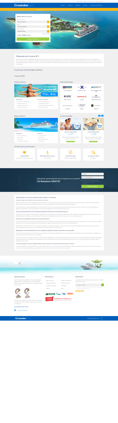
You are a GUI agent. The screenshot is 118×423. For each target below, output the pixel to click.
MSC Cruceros (67, 99)
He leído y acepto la (91, 182)
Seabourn (96, 108)
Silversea (67, 108)
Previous (99, 116)
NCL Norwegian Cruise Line (96, 91)
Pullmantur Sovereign (43, 139)
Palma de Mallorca (45, 105)
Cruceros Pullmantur (21, 135)
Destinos (70, 5)
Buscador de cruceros (96, 5)
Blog (62, 288)
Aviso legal (63, 285)
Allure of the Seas (42, 135)
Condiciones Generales (51, 285)
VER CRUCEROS (70, 141)
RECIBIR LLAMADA (93, 186)
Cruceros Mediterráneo (23, 101)
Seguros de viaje (49, 280)
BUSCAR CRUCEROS (33, 39)
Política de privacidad (66, 280)
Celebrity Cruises (82, 90)
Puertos (85, 5)
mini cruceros (74, 239)
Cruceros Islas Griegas (21, 103)
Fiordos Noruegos (23, 105)
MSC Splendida (41, 137)
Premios (48, 288)
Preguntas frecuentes (50, 283)
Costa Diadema (41, 141)
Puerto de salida (21, 19)
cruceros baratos (53, 202)
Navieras (78, 5)
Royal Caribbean (68, 90)
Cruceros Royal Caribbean (22, 141)
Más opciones (46, 33)
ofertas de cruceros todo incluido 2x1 (47, 221)
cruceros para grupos (80, 221)
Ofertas (63, 5)
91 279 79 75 (88, 1)
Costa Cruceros (20, 137)
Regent (82, 108)
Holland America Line (96, 99)
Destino (18, 24)
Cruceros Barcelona (44, 101)
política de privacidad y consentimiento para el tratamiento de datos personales (91, 182)
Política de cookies (65, 283)
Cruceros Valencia (43, 103)
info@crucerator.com (99, 1)
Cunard (82, 99)
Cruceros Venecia (43, 107)
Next (102, 116)
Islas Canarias (22, 107)
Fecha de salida (20, 28)
